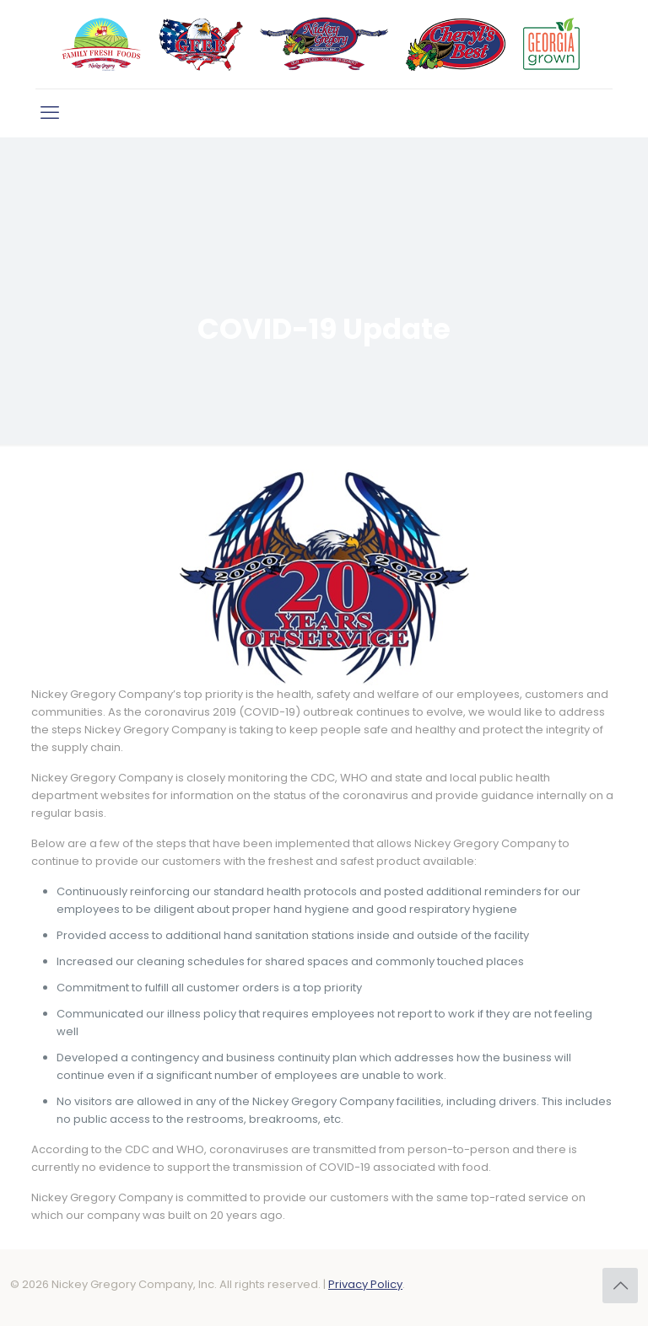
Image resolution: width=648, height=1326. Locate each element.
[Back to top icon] (620, 1285)
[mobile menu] (49, 113)
